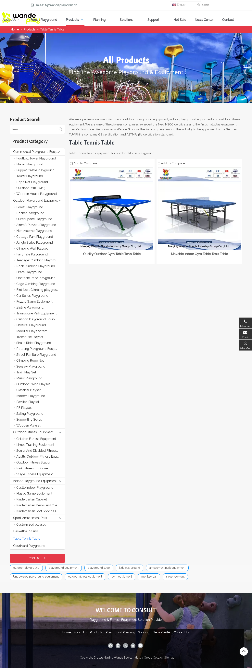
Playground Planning (120, 632)
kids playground (129, 567)
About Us (80, 632)
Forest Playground (29, 207)
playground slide (99, 567)
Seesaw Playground (30, 366)
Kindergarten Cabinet (31, 499)
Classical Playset (28, 390)
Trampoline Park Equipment (36, 313)
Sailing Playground (29, 414)
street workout (175, 576)
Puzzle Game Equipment (34, 301)
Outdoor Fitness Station (33, 462)
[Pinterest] (158, 5)
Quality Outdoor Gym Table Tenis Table (112, 254)
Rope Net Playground (32, 182)
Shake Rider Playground (33, 343)
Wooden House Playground (36, 194)
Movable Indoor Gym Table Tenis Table (199, 254)
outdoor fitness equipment (85, 576)
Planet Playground (29, 164)
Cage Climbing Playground (35, 284)
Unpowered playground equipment (36, 576)
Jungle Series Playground (34, 242)
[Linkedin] (125, 5)
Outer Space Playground (34, 219)
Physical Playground (31, 325)
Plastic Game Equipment (34, 493)
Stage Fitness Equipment (34, 474)
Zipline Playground (30, 307)
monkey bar (149, 576)
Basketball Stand (25, 531)
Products (96, 632)
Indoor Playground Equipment (35, 481)
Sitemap (169, 657)
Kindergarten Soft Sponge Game (40, 511)
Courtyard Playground (29, 546)
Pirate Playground (29, 272)
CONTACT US (37, 558)
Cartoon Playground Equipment (39, 319)
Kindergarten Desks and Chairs (38, 505)
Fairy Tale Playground (32, 254)
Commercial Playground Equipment (39, 152)
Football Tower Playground (36, 158)
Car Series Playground (32, 296)
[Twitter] (136, 5)
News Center (162, 632)
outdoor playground (26, 567)
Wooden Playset (28, 425)
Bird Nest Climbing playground (38, 290)
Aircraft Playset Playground (36, 225)
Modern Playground (30, 396)
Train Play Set (26, 372)
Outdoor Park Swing (30, 188)
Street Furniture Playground (36, 355)
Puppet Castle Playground (35, 170)
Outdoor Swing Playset (33, 384)
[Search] (226, 4)
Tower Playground (29, 176)
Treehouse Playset (29, 337)
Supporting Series (29, 419)
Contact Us (182, 632)
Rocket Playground (30, 213)
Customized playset (31, 524)
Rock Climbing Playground (35, 266)
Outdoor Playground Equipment (36, 200)
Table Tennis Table (26, 538)
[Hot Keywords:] (198, 4)
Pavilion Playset (27, 402)
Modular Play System (31, 331)
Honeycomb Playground (34, 231)
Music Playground (29, 378)
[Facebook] (113, 5)
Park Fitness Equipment (33, 468)
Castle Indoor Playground (34, 487)
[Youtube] (147, 5)
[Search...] (33, 129)
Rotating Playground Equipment (39, 349)
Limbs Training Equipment (35, 445)
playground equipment (63, 567)
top (244, 651)
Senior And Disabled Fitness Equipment (40, 450)
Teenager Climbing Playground (38, 260)
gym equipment (121, 576)
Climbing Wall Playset (32, 248)
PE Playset (24, 408)
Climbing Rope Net (30, 360)
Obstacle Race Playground (36, 278)
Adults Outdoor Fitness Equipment (40, 456)
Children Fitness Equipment (36, 439)
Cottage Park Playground (34, 237)
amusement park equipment (167, 567)
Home (66, 632)
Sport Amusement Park (30, 518)
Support (144, 632)
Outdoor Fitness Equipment (33, 432)
